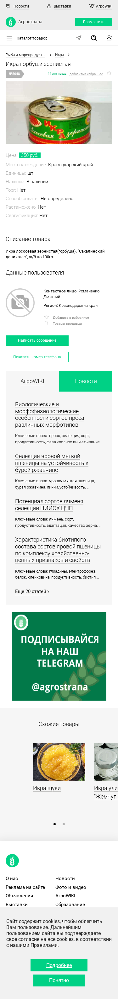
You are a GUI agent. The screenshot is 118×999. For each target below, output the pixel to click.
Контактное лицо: (60, 291)
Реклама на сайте (25, 887)
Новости (21, 6)
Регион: (50, 305)
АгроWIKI (104, 6)
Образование (70, 904)
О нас (12, 878)
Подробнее (59, 965)
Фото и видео (70, 887)
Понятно (59, 980)
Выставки (62, 6)
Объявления (19, 896)
